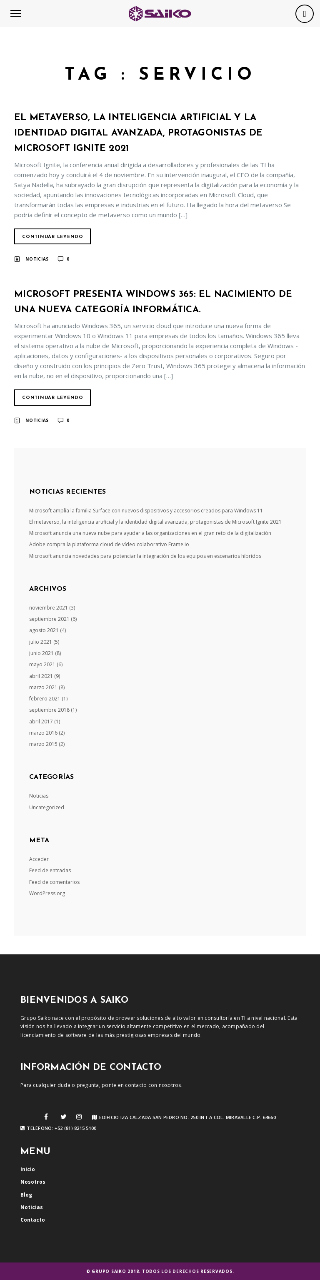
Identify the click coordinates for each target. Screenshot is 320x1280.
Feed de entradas (50, 870)
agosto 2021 (44, 630)
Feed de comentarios (54, 882)
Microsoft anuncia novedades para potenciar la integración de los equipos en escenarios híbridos (145, 556)
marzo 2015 (43, 744)
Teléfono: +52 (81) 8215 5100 (58, 1128)
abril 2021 (41, 676)
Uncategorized (46, 807)
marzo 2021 (43, 687)
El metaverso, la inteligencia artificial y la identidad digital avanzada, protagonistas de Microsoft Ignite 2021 (138, 133)
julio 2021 (40, 641)
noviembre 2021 (48, 607)
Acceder (39, 859)
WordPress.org (47, 893)
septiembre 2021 (49, 618)
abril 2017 (41, 721)
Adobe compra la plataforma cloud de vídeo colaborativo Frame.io (109, 544)
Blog (26, 1194)
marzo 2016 (43, 732)
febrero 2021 (44, 698)
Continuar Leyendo (52, 237)
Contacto (32, 1219)
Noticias (37, 259)
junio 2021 (41, 653)
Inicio (27, 1169)
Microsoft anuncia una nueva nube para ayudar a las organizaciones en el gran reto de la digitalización (150, 533)
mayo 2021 (42, 664)
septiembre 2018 (49, 709)
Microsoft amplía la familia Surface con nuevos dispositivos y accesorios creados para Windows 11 (146, 510)
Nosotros (32, 1181)
